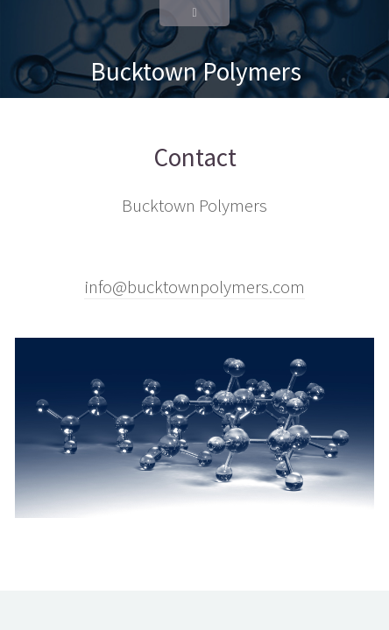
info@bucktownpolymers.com (194, 287)
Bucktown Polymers (195, 71)
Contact (195, 157)
